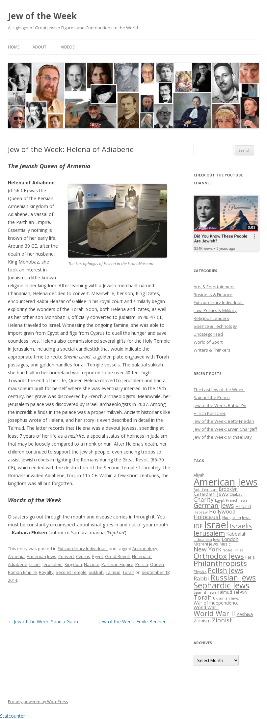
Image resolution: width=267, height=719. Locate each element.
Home (13, 47)
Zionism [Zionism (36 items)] (202, 620)
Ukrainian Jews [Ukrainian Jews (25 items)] (226, 598)
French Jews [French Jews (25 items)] (236, 500)
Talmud (113, 572)
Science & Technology (215, 326)
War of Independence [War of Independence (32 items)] (216, 603)
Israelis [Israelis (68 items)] (241, 525)
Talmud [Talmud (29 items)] (225, 592)
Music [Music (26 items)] (225, 544)
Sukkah (96, 572)
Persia (141, 564)
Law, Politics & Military (215, 310)
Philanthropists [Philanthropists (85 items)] (220, 563)
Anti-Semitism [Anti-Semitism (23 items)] (206, 489)
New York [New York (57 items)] (207, 549)
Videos (67, 47)
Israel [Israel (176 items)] (216, 524)
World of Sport (208, 342)
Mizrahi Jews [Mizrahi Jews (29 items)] (206, 544)
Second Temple (71, 572)
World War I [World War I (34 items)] (206, 607)
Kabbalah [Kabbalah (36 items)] (236, 533)
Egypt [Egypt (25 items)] (220, 500)
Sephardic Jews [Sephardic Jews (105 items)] (221, 585)
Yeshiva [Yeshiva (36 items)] (244, 614)
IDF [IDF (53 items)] (198, 526)
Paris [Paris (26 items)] (250, 557)
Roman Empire (22, 572)
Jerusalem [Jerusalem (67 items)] (209, 533)
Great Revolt (117, 556)
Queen (157, 564)
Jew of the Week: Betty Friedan (224, 421)
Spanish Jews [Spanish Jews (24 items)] (205, 592)
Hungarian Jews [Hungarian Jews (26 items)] (236, 517)
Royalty (46, 572)
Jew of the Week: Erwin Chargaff (225, 429)
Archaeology (144, 548)
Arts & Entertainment (214, 287)
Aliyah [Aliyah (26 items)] (199, 475)
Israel (34, 564)
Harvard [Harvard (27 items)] (243, 506)
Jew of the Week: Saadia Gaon (43, 621)
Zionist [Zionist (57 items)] (222, 620)
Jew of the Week (42, 16)
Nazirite (91, 564)
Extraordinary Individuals (83, 548)
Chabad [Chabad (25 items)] (236, 494)
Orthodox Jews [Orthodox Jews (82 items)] (219, 556)
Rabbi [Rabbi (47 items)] (201, 578)
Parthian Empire (117, 564)
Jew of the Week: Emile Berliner (135, 621)
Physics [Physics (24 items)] (200, 571)
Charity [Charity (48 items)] (204, 499)
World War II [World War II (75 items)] (214, 613)
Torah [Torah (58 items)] (203, 597)
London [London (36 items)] (230, 539)
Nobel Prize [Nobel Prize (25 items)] (233, 549)
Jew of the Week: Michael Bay (223, 437)
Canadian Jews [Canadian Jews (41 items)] (211, 493)
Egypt (97, 556)
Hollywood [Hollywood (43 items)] (222, 511)
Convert (66, 556)
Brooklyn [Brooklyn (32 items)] (228, 489)
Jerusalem (52, 564)
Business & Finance (213, 294)
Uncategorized (208, 334)
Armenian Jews (41, 556)
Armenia (16, 556)
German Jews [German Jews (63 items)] (214, 505)
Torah (128, 572)
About (39, 47)
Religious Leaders (211, 318)
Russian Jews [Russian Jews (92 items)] (233, 577)
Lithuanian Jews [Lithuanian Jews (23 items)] (207, 539)
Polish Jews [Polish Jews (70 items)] (225, 570)
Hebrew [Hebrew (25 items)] (201, 512)
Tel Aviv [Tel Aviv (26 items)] (240, 592)
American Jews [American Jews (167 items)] (225, 481)
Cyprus (83, 556)
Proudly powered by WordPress (38, 701)
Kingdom (73, 564)
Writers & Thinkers (212, 350)
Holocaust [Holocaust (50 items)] (207, 517)
